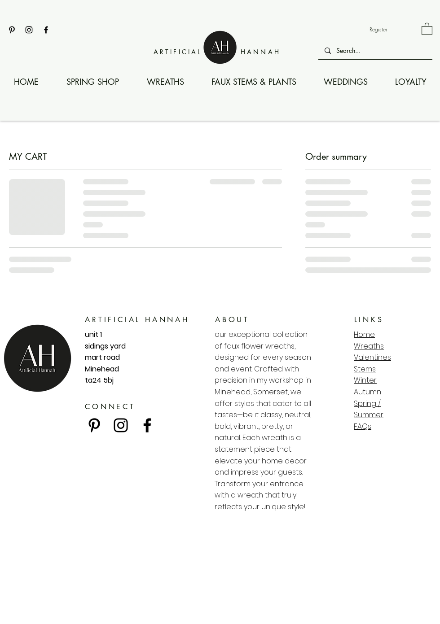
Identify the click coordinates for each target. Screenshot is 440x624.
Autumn (367, 392)
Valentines (372, 357)
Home (364, 334)
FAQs (362, 426)
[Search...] (375, 50)
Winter (365, 380)
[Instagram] (29, 30)
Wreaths (369, 346)
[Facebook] (46, 30)
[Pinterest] (12, 30)
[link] (427, 28)
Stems (365, 369)
